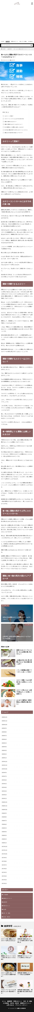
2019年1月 (4, 798)
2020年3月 (4, 750)
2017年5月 (4, 872)
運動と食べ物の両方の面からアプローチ (13, 133)
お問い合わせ (10, 1005)
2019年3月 (4, 791)
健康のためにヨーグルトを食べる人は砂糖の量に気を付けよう (24, 652)
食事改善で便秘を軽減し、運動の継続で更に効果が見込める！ (25, 991)
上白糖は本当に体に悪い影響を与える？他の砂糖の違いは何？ (24, 662)
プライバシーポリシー (21, 1005)
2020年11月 (4, 720)
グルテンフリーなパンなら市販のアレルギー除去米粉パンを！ (8, 991)
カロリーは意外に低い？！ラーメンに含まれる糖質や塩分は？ (8, 974)
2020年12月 (4, 717)
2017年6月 (4, 868)
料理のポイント (14, 41)
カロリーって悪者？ (8, 116)
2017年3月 (4, 879)
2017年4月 (4, 876)
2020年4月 (4, 746)
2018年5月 (4, 828)
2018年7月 (4, 820)
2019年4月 (4, 787)
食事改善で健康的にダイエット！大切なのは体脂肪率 (25, 973)
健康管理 (8, 41)
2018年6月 (4, 824)
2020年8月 (4, 732)
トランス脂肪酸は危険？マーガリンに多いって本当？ (24, 671)
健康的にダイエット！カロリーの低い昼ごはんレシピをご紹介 (8, 957)
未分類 (4, 909)
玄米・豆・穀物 (22, 41)
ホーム (4, 1001)
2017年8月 (4, 861)
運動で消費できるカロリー (10, 122)
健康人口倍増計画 (21, 1008)
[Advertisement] (17, 22)
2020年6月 (4, 739)
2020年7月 (4, 735)
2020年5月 (4, 743)
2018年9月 (4, 813)
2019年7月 (4, 776)
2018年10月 (4, 809)
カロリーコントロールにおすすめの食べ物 (13, 119)
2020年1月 (4, 757)
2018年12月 (4, 802)
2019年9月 (4, 772)
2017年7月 (4, 865)
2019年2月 (4, 794)
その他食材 (30, 41)
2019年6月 (4, 780)
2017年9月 (4, 857)
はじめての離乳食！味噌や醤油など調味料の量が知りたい (24, 702)
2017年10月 (4, 853)
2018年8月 (4, 817)
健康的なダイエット (7, 898)
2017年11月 (4, 850)
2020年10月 (4, 724)
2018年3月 (4, 835)
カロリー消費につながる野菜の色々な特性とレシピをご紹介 (24, 682)
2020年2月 (4, 754)
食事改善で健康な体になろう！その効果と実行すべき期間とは (25, 940)
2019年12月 (4, 761)
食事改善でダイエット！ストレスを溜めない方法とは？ (25, 956)
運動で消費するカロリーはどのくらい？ (13, 124)
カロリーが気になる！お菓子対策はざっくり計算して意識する (24, 692)
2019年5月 (4, 783)
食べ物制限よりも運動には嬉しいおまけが (13, 127)
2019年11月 (4, 765)
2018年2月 (4, 839)
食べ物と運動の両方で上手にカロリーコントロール (15, 130)
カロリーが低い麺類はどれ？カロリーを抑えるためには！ (8, 939)
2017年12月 (4, 846)
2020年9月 (4, 728)
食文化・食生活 (6, 916)
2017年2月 (4, 883)
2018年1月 (4, 842)
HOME (2, 41)
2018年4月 (4, 831)
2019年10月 (4, 768)
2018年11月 (4, 805)
